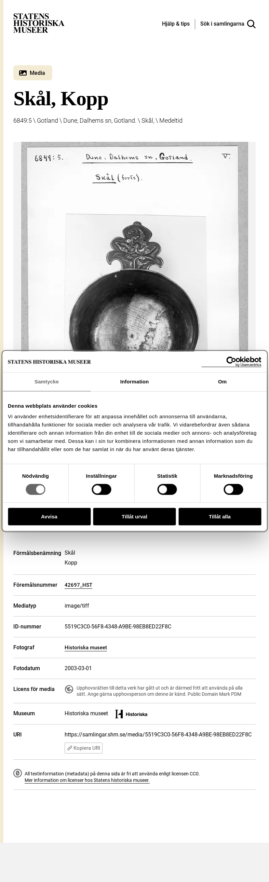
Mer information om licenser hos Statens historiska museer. (87, 780)
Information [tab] (134, 381)
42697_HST (78, 585)
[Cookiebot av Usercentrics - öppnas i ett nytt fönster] (231, 361)
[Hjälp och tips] (176, 24)
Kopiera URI (83, 748)
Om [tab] (222, 381)
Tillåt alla (220, 516)
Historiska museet (86, 647)
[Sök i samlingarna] (228, 24)
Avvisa (49, 516)
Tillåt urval (134, 516)
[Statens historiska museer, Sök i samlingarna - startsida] (39, 22)
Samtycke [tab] (47, 381)
